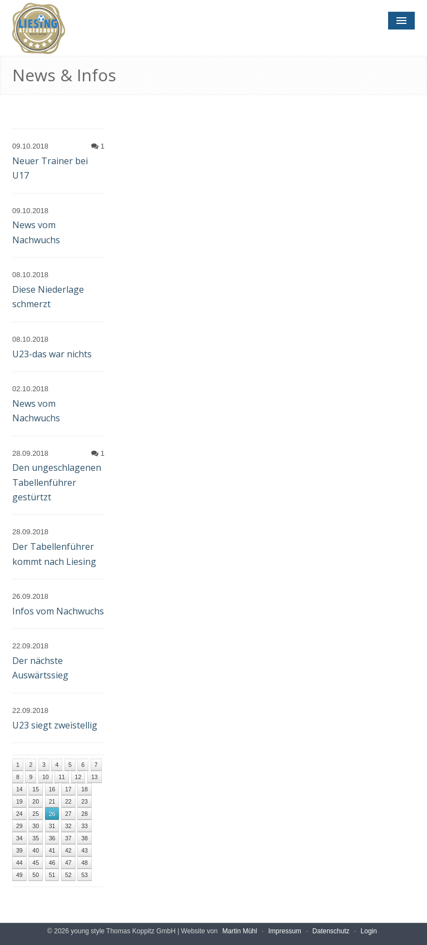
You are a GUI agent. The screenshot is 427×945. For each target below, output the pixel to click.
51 (52, 875)
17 (68, 789)
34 (19, 838)
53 (84, 875)
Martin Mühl (239, 931)
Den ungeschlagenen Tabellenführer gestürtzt (56, 482)
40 (35, 850)
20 (35, 801)
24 (19, 813)
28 (84, 813)
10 (45, 777)
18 (84, 789)
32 (68, 826)
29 (19, 826)
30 (35, 826)
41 (52, 850)
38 (84, 838)
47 (68, 862)
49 (19, 875)
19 (19, 801)
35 (35, 838)
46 (52, 862)
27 (68, 813)
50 (35, 875)
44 (19, 862)
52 (68, 875)
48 (84, 862)
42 (68, 850)
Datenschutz (331, 931)
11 (61, 777)
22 (68, 801)
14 (19, 789)
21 (52, 801)
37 (68, 838)
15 (35, 789)
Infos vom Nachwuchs (58, 611)
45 (35, 862)
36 (52, 838)
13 (94, 777)
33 (84, 826)
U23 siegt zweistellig (54, 725)
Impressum (284, 931)
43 (84, 850)
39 (19, 850)
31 (52, 826)
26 (52, 813)
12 (78, 777)
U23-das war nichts (52, 354)
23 (84, 801)
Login (369, 931)
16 (52, 789)
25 (35, 813)
